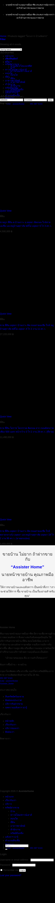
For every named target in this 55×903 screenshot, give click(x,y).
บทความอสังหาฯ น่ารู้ (16, 707)
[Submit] (6, 849)
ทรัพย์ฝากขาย (12, 807)
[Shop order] (11, 49)
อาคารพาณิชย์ (12, 80)
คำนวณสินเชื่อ (12, 840)
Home (3, 36)
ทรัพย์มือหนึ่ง (11, 88)
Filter (51, 100)
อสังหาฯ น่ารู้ (11, 92)
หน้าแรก (9, 56)
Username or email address (15, 859)
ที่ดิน (12, 78)
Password (6, 865)
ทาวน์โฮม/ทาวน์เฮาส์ (16, 69)
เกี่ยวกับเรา (10, 800)
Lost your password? (10, 875)
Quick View (6, 210)
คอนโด (14, 74)
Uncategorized (12, 91)
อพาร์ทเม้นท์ (11, 58)
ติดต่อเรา (9, 98)
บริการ (8, 804)
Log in (22, 870)
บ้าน (7, 62)
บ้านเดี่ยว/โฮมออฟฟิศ (21, 66)
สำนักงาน (15, 85)
